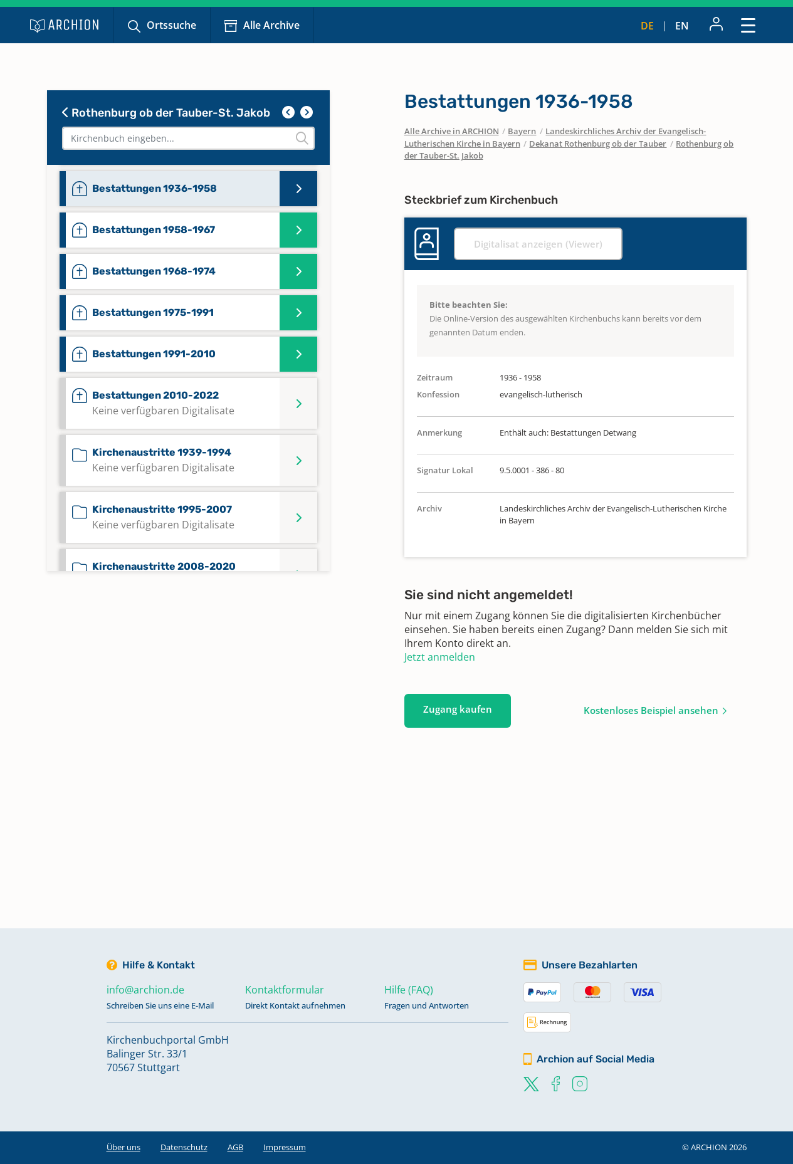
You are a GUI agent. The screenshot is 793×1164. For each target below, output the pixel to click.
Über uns (123, 1147)
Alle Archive (271, 25)
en (682, 26)
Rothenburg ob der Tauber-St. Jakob (166, 113)
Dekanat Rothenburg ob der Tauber (597, 143)
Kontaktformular (284, 990)
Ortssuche (171, 25)
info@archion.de (145, 990)
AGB (235, 1147)
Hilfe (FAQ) (408, 990)
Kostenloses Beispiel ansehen (651, 710)
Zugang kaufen (457, 709)
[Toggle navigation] (748, 24)
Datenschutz (183, 1147)
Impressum (284, 1147)
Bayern (522, 131)
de (647, 26)
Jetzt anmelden (439, 657)
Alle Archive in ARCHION (451, 131)
